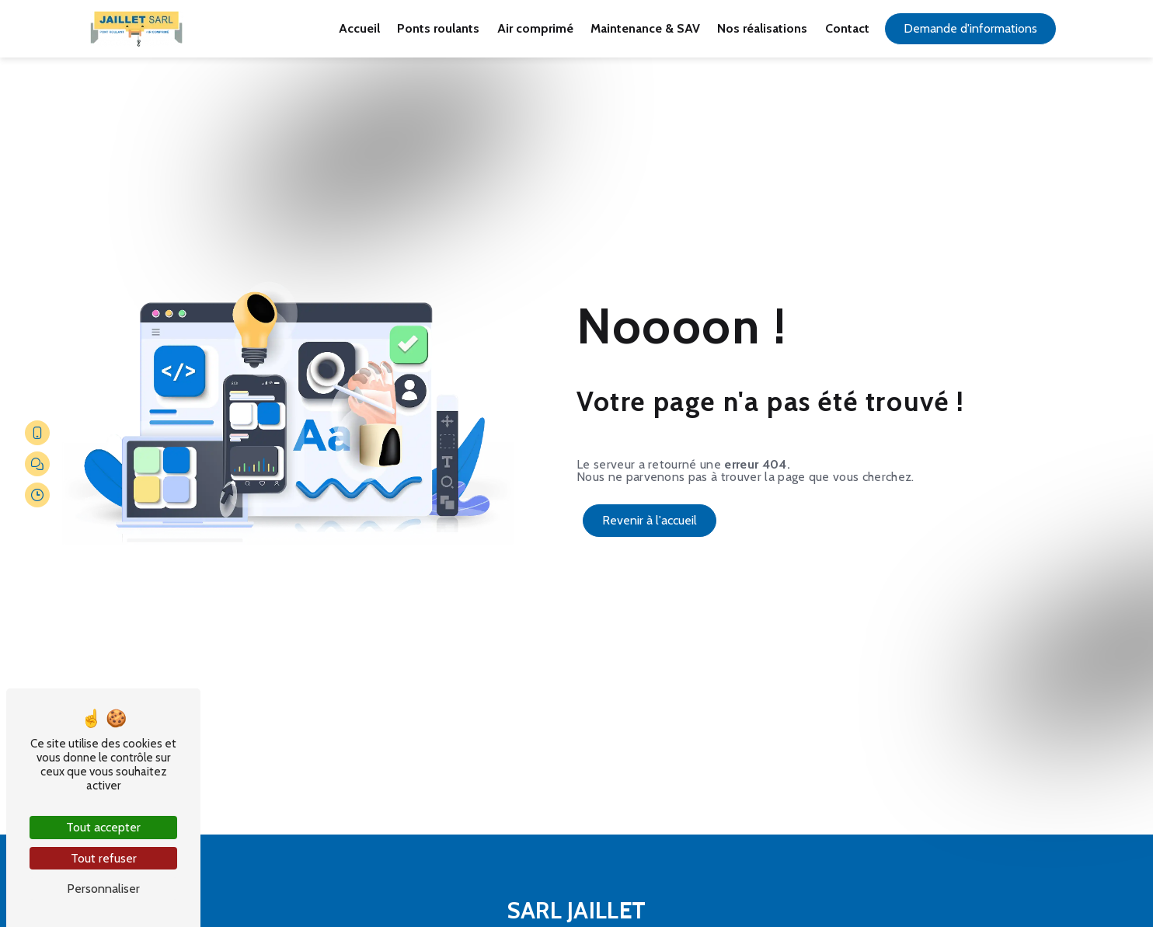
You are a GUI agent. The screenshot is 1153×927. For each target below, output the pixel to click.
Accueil (359, 28)
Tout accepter (103, 827)
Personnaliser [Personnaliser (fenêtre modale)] (103, 888)
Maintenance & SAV (645, 28)
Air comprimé (535, 28)
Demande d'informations (970, 28)
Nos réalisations (762, 28)
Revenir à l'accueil (649, 520)
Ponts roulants (438, 28)
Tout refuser (104, 858)
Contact (847, 28)
